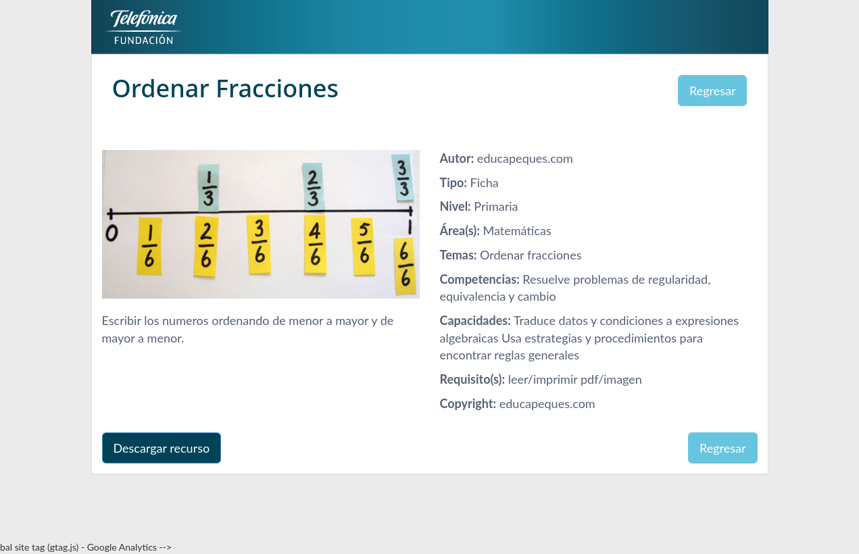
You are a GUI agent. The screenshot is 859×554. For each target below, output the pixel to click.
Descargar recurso (162, 447)
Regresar (712, 90)
